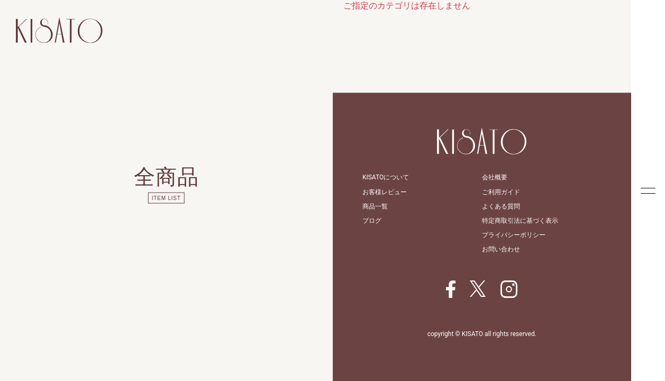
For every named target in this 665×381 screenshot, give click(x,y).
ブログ (371, 220)
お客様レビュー (384, 192)
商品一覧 (375, 206)
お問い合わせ (501, 249)
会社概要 (494, 177)
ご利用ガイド (501, 192)
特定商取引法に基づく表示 (520, 220)
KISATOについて (385, 177)
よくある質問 (501, 206)
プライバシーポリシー (513, 235)
